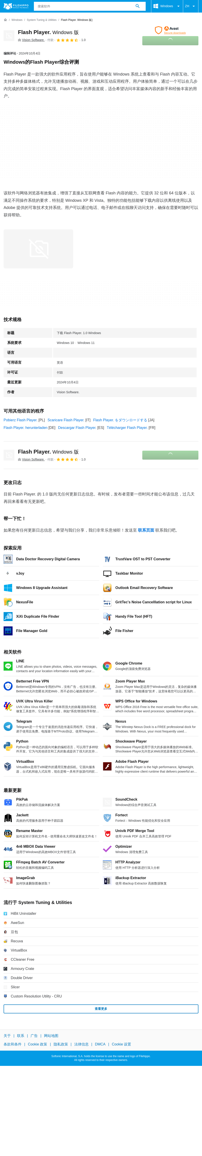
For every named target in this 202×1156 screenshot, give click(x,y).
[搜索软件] (137, 6)
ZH (190, 6)
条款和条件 (13, 1044)
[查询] (90, 6)
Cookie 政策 (37, 1044)
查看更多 (101, 1008)
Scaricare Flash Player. (66, 420)
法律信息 (81, 1044)
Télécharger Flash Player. (127, 428)
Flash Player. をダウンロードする (120, 420)
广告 (34, 1036)
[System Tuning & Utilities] (42, 20)
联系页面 (146, 530)
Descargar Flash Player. (77, 428)
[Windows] (16, 20)
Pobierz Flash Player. (20, 420)
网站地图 (51, 1036)
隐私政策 (61, 1044)
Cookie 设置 (121, 1044)
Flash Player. (48, 32)
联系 (20, 1036)
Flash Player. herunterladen (26, 428)
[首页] (5, 20)
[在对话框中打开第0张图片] (38, 248)
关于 (7, 1036)
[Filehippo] (16, 6)
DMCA (100, 1044)
